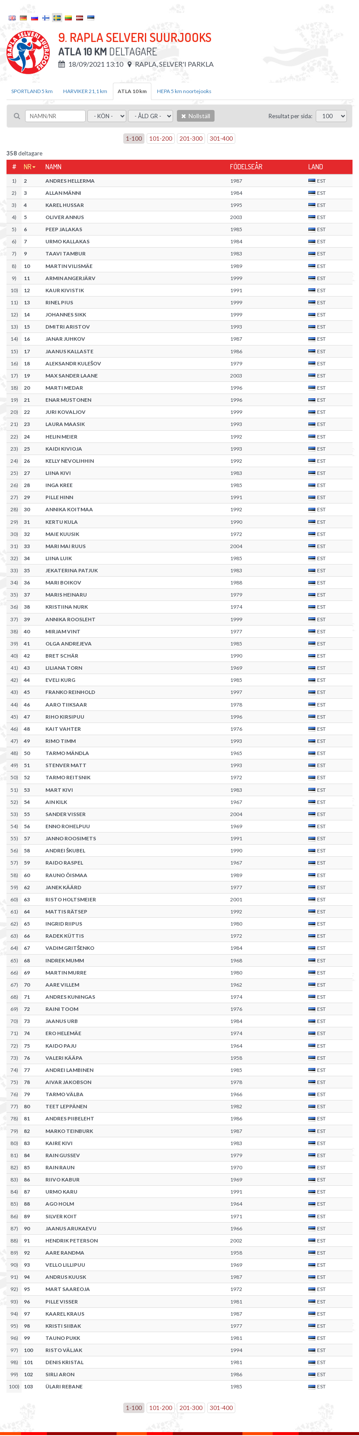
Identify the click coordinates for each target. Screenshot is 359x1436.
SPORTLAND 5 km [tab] (32, 91)
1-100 (134, 138)
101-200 (160, 138)
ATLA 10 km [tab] (132, 91)
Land (315, 166)
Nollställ (195, 115)
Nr (28, 166)
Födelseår (246, 166)
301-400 (221, 138)
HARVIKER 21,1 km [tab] (85, 91)
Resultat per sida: (290, 116)
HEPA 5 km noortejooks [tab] (184, 91)
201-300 (191, 138)
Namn (53, 166)
